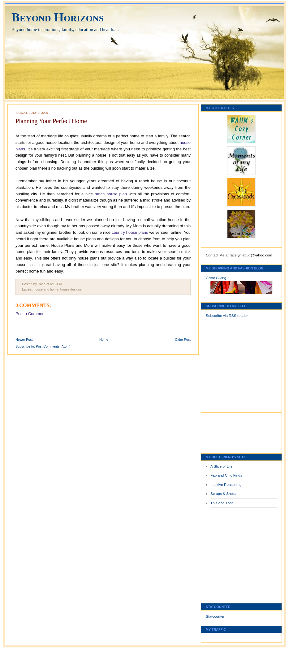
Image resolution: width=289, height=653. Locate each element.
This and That (221, 503)
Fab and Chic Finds (226, 475)
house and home (46, 289)
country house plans (130, 232)
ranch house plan (111, 194)
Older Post (183, 339)
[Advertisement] (224, 367)
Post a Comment (30, 313)
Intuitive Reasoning (226, 484)
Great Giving (216, 278)
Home (103, 339)
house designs (71, 289)
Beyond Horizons (57, 17)
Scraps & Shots (223, 493)
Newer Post (24, 339)
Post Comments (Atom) (53, 346)
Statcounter (215, 616)
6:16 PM (56, 284)
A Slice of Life (221, 466)
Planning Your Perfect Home (51, 121)
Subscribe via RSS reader (227, 315)
